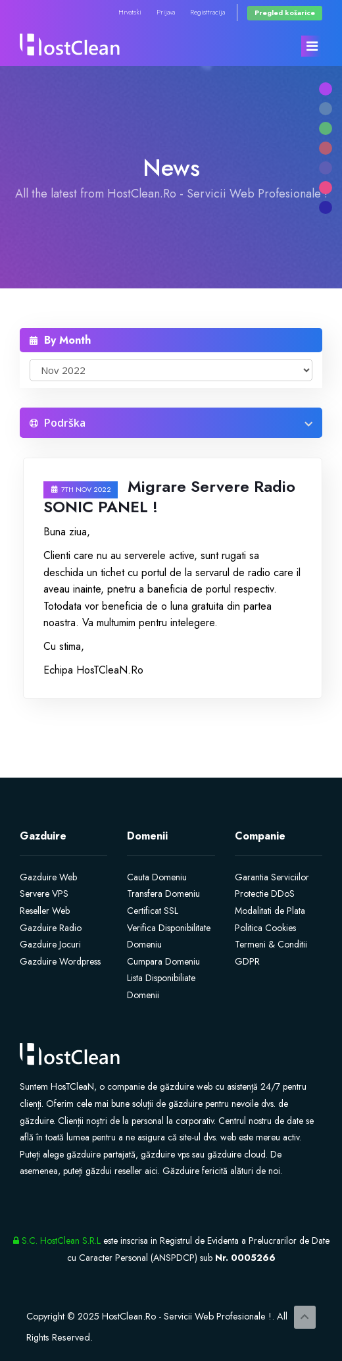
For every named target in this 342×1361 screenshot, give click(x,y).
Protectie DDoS (265, 893)
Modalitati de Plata (270, 910)
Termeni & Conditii (271, 944)
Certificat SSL (152, 910)
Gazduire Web (48, 877)
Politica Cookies (265, 927)
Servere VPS (44, 893)
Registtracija (207, 12)
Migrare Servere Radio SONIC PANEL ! (169, 496)
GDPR (247, 961)
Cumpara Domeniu (163, 961)
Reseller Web (45, 910)
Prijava (166, 12)
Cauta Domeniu (157, 877)
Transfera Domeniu (163, 893)
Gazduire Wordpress (60, 961)
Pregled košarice (285, 13)
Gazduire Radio (51, 927)
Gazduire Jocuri (50, 944)
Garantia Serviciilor (272, 877)
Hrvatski (129, 12)
